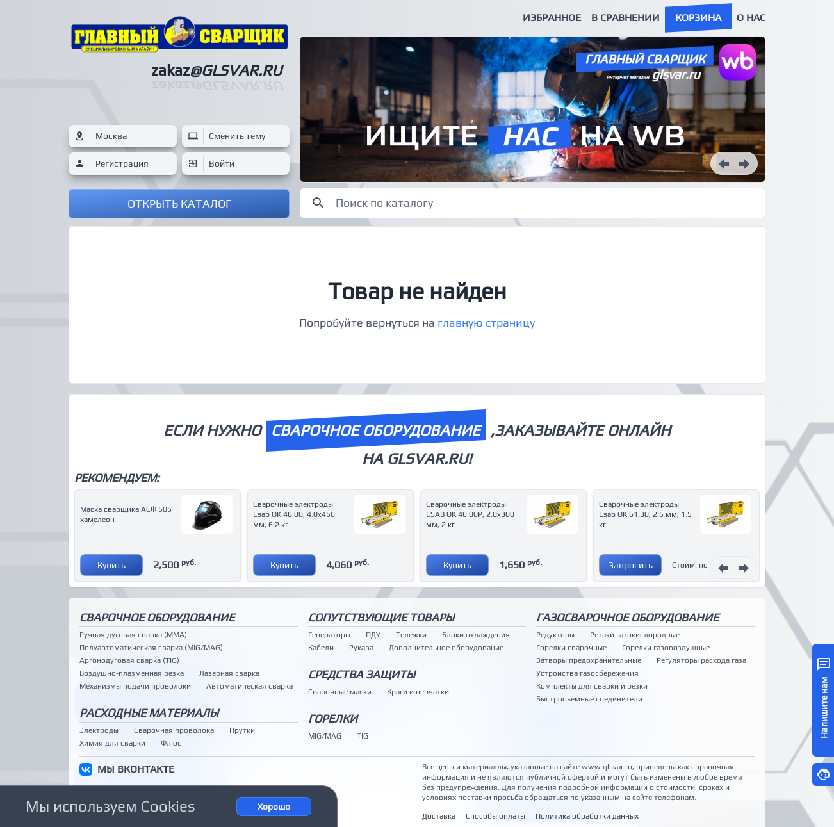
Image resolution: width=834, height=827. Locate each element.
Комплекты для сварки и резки (592, 686)
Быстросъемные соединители (589, 698)
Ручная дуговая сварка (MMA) (133, 634)
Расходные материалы (148, 712)
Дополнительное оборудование (446, 647)
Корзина (698, 18)
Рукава (361, 647)
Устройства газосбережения (587, 673)
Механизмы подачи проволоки (135, 686)
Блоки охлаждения (476, 634)
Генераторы (329, 634)
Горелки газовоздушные (666, 647)
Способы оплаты (495, 816)
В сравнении (625, 18)
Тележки (411, 634)
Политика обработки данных (587, 816)
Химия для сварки (112, 743)
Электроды (99, 730)
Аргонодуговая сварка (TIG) (129, 660)
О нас (751, 18)
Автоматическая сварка (249, 686)
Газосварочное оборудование (627, 617)
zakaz (216, 70)
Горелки (332, 718)
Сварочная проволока (174, 730)
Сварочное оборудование (156, 617)
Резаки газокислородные (635, 634)
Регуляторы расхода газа (701, 660)
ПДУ (373, 634)
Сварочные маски (340, 691)
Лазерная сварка (229, 673)
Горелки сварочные (571, 647)
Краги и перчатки (418, 691)
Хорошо (274, 806)
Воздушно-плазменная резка (131, 673)
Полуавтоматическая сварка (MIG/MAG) (151, 647)
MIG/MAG (324, 736)
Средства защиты (361, 674)
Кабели (321, 647)
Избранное (552, 18)
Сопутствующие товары (381, 617)
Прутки (242, 730)
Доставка (438, 816)
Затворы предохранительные (588, 660)
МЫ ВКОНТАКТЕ (135, 769)
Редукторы (555, 634)
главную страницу (486, 322)
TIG (362, 736)
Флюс (171, 743)
